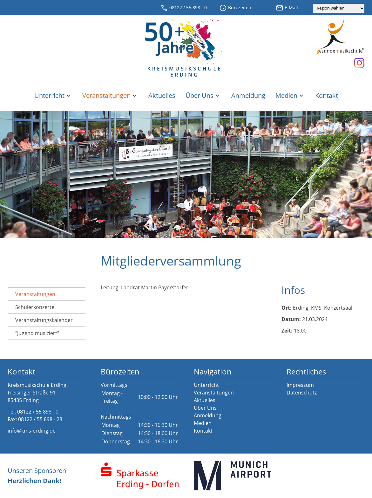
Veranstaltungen (110, 95)
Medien (290, 95)
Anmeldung (248, 95)
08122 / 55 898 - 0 (183, 8)
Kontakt (326, 95)
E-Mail (287, 8)
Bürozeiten (235, 8)
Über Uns (203, 95)
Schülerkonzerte (34, 307)
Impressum (300, 384)
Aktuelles (161, 95)
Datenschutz (302, 392)
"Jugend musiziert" (37, 333)
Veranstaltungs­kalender (44, 320)
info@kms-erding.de (32, 430)
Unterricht (53, 95)
